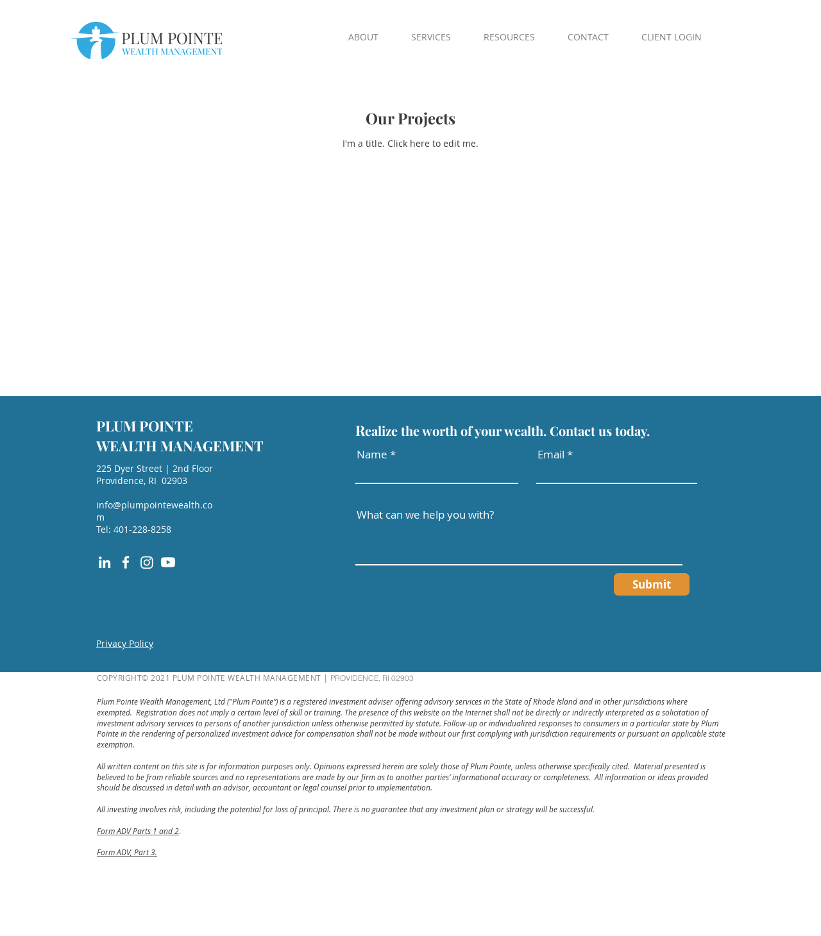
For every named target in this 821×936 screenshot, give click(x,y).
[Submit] (652, 584)
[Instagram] (147, 562)
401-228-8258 (142, 529)
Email (550, 454)
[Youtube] (168, 562)
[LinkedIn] (104, 562)
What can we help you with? (425, 514)
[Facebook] (125, 562)
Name (372, 454)
